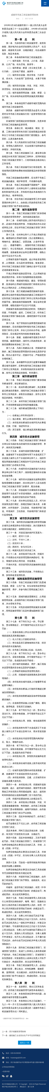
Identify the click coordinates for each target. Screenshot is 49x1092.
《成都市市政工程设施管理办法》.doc (15, 1018)
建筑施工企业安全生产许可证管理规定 (24, 1035)
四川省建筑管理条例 (17, 1031)
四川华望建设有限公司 (10, 1084)
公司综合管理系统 (8, 1067)
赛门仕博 (31, 1087)
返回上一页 (24, 1043)
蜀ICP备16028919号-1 (10, 1087)
